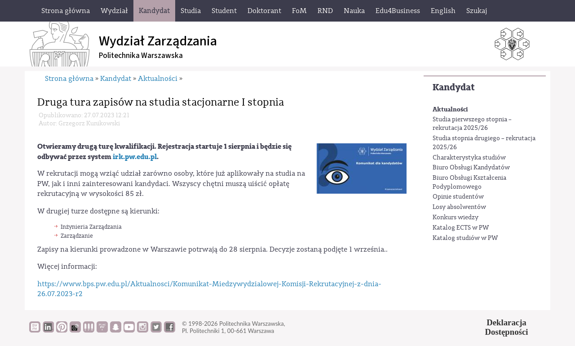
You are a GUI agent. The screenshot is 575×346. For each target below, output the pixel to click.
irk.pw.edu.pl (135, 157)
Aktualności (450, 109)
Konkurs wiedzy (455, 217)
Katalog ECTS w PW (461, 228)
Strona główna (69, 78)
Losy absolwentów (459, 207)
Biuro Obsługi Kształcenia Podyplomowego (469, 182)
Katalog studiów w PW (465, 238)
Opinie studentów (458, 197)
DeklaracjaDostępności (506, 327)
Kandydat (454, 87)
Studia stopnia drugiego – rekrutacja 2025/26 (484, 142)
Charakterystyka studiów (469, 158)
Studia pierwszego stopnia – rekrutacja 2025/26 (472, 124)
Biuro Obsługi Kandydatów (471, 168)
